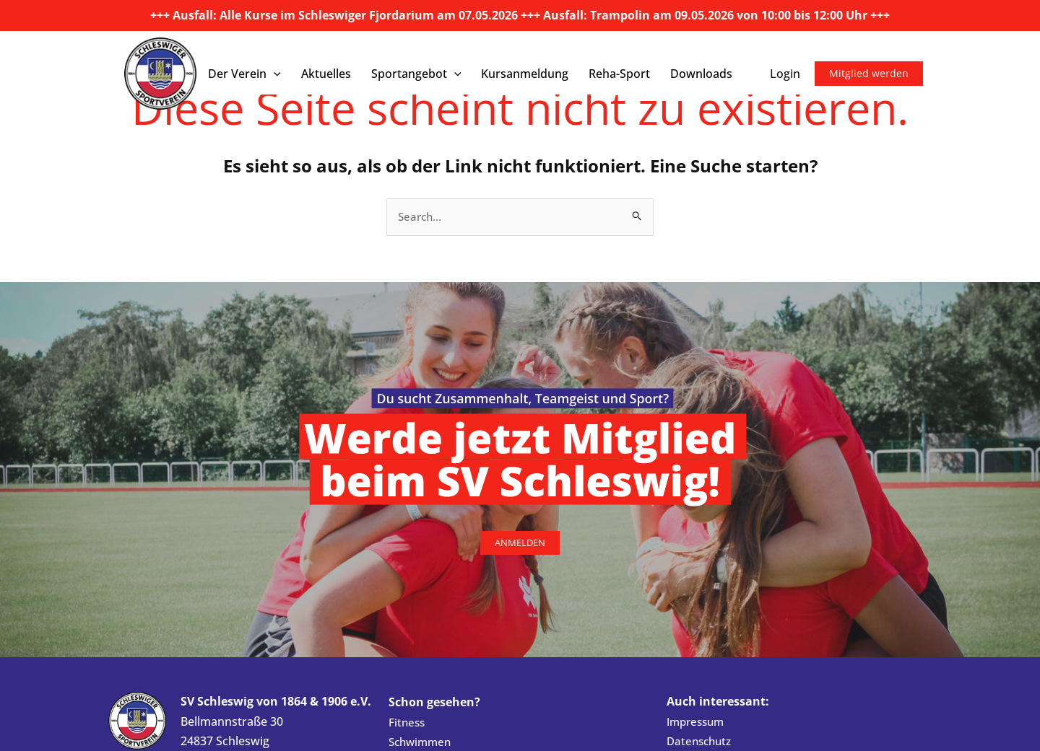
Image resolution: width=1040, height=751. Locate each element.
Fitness (408, 723)
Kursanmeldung (524, 74)
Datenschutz (701, 742)
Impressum (698, 722)
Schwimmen (422, 743)
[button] (273, 74)
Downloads (701, 74)
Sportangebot (416, 74)
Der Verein (244, 74)
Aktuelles (326, 74)
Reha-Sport (619, 74)
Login (785, 74)
